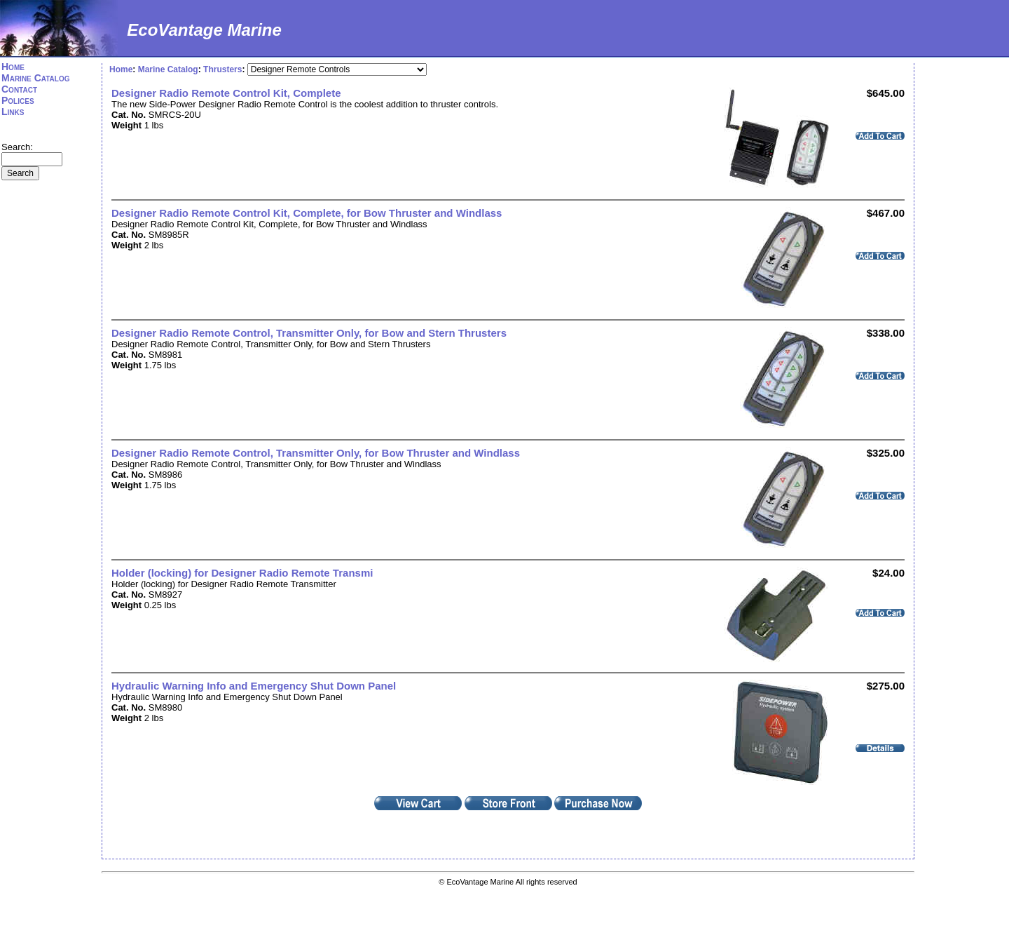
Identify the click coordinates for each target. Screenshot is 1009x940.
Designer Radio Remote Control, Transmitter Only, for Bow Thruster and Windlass (315, 453)
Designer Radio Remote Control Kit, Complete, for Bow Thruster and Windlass (306, 213)
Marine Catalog (35, 77)
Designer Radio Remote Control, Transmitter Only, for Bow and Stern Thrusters (309, 333)
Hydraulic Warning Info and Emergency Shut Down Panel (253, 686)
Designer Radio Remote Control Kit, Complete (226, 93)
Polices (17, 100)
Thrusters (222, 69)
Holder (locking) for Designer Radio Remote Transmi (242, 573)
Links (12, 111)
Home (13, 66)
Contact (19, 89)
